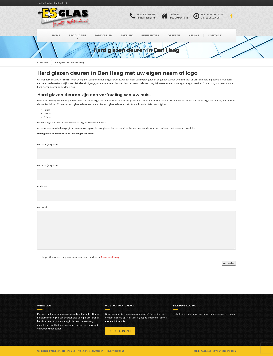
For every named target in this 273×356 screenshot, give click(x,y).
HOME (56, 35)
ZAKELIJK (126, 35)
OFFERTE (174, 35)
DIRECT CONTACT (120, 331)
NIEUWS (194, 35)
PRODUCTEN (77, 35)
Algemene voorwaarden (90, 350)
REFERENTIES (150, 35)
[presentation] (63, 274)
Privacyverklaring (110, 257)
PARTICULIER (103, 35)
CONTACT (215, 35)
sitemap (71, 350)
